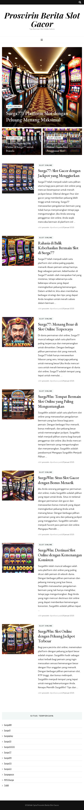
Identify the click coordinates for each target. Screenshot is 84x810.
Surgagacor (9, 774)
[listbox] (42, 101)
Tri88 (6, 785)
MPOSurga (9, 780)
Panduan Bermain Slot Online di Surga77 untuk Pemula (20, 147)
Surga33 (7, 741)
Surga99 (8, 758)
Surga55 (8, 763)
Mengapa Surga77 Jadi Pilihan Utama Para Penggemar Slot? (59, 147)
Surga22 (8, 769)
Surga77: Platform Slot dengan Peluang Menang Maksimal (37, 116)
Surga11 (7, 730)
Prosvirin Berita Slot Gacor (42, 19)
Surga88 (8, 725)
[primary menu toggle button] (42, 40)
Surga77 (7, 752)
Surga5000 (9, 747)
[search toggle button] (80, 2)
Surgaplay (8, 736)
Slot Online (14, 106)
